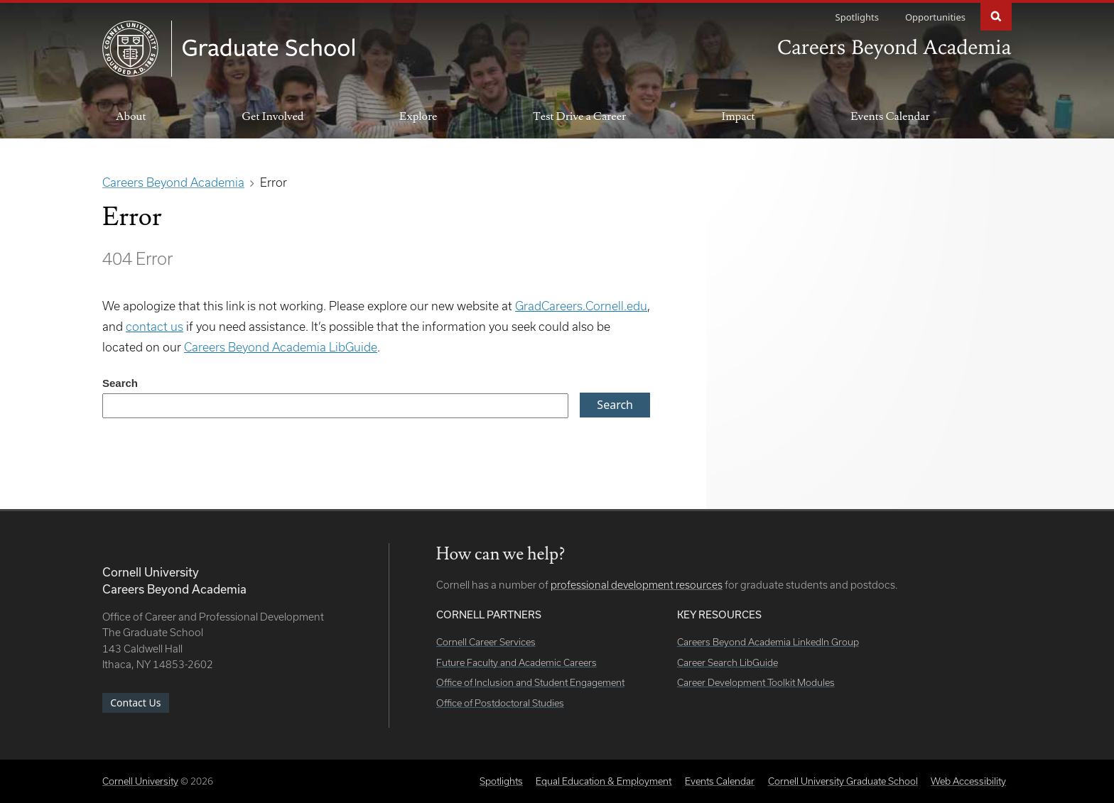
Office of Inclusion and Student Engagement (530, 682)
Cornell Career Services (486, 642)
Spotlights (857, 17)
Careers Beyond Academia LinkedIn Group (768, 642)
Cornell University (140, 781)
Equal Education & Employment (603, 781)
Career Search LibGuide (727, 662)
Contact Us (135, 702)
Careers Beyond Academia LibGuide (280, 347)
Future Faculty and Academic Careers (516, 662)
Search (996, 15)
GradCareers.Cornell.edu (581, 305)
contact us (154, 326)
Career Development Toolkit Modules (756, 682)
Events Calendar (889, 116)
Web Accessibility (968, 781)
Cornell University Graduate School (843, 781)
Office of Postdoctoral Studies (500, 703)
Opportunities (935, 17)
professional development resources (637, 585)
